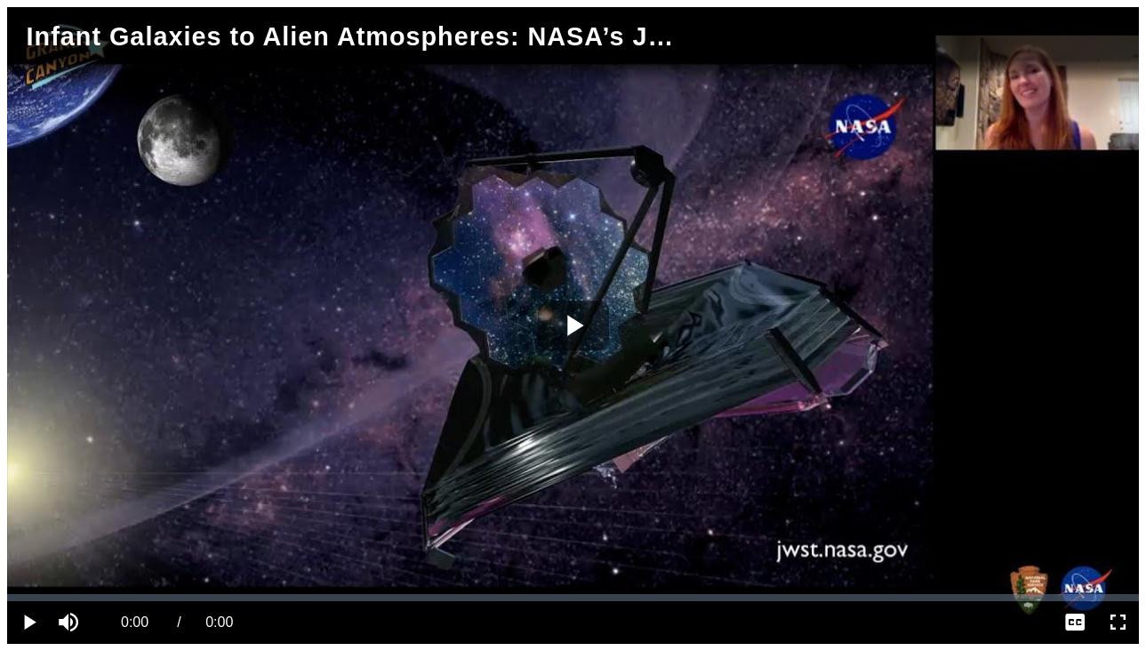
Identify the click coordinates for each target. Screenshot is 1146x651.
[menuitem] (1075, 622)
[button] (71, 622)
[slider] (573, 597)
